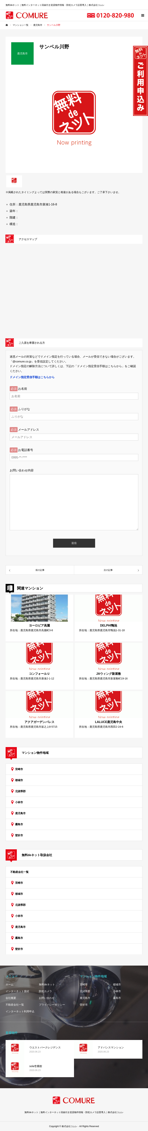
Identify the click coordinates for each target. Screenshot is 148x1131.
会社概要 (11, 997)
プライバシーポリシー (52, 1004)
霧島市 (19, 824)
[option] (74, 121)
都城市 (19, 780)
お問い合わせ (47, 997)
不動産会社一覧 (19, 871)
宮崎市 (19, 769)
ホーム (9, 984)
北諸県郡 (20, 791)
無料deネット (47, 984)
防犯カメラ (45, 991)
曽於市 (19, 835)
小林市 (19, 802)
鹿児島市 (20, 813)
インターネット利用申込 (20, 1011)
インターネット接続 (17, 991)
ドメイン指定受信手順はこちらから (32, 377)
